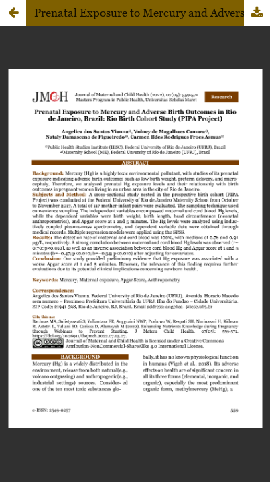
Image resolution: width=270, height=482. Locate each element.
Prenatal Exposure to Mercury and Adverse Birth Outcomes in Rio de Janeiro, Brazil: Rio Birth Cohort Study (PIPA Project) (152, 12)
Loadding (135, 241)
